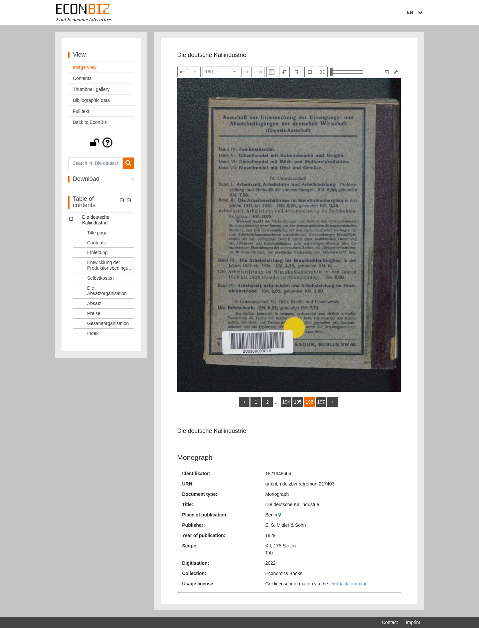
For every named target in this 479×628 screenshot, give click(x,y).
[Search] (128, 163)
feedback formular (347, 583)
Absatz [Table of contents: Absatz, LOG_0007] (94, 303)
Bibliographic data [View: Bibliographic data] (91, 100)
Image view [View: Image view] (84, 67)
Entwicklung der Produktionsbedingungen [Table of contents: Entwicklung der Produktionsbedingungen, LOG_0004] (110, 265)
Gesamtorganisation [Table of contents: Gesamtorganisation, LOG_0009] (108, 323)
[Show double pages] (272, 72)
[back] (244, 402)
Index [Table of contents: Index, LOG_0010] (92, 333)
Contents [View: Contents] (82, 78)
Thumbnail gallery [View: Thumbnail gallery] (91, 89)
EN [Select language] (415, 12)
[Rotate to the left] (284, 72)
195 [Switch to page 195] (297, 402)
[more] (332, 402)
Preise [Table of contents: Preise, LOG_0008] (93, 313)
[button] (101, 142)
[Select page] (221, 72)
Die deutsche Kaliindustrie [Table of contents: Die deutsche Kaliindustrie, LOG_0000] (95, 219)
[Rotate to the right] (297, 72)
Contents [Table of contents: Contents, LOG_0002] (96, 242)
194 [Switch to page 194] (286, 402)
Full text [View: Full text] (81, 111)
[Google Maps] (280, 514)
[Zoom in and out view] (346, 72)
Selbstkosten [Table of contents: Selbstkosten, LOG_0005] (100, 278)
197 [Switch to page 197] (321, 402)
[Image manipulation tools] (396, 72)
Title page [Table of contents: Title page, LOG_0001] (97, 232)
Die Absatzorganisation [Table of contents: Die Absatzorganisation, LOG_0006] (107, 290)
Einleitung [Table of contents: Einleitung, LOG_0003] (97, 252)
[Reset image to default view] (310, 72)
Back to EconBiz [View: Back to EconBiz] (90, 122)
